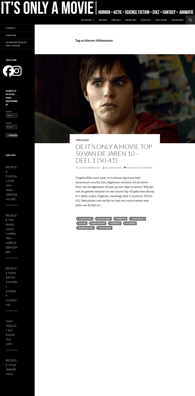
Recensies (86, 20)
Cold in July (85, 218)
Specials (116, 20)
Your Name (105, 228)
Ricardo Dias (113, 167)
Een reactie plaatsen (139, 167)
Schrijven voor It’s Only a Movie (16, 44)
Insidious (121, 218)
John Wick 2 (138, 218)
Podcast (146, 20)
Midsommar (98, 223)
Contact (10, 28)
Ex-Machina (103, 218)
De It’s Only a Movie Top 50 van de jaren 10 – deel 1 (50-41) (113, 153)
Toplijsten (161, 20)
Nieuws (103, 20)
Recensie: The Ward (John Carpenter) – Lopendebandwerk (12, 234)
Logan (82, 223)
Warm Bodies (86, 228)
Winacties (130, 20)
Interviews (177, 20)
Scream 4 (115, 223)
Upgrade (130, 223)
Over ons (11, 35)
